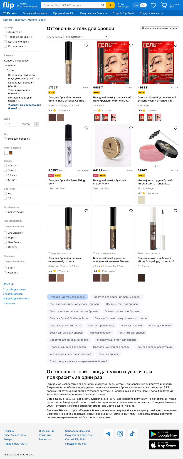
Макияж (32, 19)
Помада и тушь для (20, 99)
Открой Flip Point (123, 13)
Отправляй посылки (35, 13)
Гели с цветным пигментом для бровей (74, 311)
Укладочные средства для (24, 106)
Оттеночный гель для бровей (67, 296)
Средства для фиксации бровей (69, 339)
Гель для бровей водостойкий (155, 346)
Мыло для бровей (100, 332)
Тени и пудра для (19, 91)
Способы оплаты (13, 293)
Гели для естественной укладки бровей (74, 303)
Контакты (9, 303)
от (10, 124)
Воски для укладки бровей (66, 332)
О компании (46, 430)
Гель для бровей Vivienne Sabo (69, 318)
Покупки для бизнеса (16, 298)
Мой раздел (123, 7)
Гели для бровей (108, 354)
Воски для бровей (160, 325)
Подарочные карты (152, 13)
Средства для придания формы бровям (117, 296)
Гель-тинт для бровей (131, 332)
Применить (36, 124)
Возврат (9, 439)
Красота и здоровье (14, 19)
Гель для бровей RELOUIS (65, 325)
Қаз (136, 5)
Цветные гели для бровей (122, 303)
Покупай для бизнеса (93, 13)
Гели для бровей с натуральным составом (121, 318)
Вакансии (45, 439)
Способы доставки (14, 289)
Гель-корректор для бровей (122, 311)
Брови (42, 19)
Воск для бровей (131, 325)
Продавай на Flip (64, 13)
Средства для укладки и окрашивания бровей (78, 361)
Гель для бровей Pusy (101, 325)
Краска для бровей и (21, 84)
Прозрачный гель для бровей (68, 346)
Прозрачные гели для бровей (111, 346)
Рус (143, 5)
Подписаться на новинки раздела (159, 28)
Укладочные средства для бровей (70, 354)
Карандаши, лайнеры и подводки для (23, 76)
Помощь (9, 430)
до (25, 124)
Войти (120, 4)
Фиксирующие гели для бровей (116, 339)
